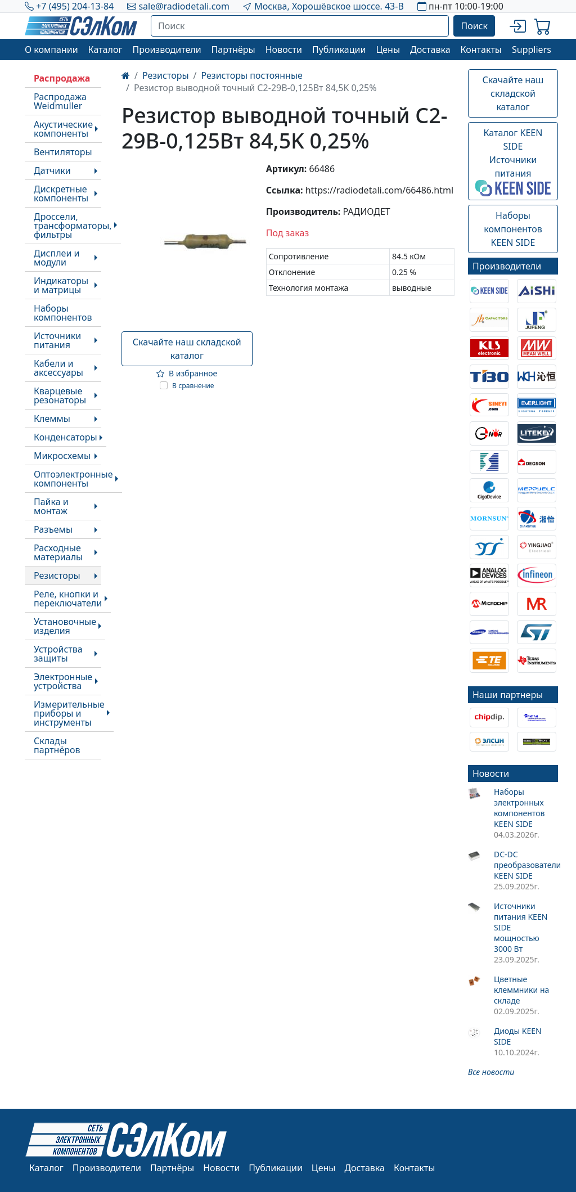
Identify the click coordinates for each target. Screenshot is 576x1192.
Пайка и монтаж (51, 506)
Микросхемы (62, 455)
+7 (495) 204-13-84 (75, 6)
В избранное (186, 373)
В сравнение (193, 385)
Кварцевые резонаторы (60, 395)
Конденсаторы (65, 437)
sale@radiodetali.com (184, 6)
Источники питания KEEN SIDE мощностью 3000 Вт (520, 927)
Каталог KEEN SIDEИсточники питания (513, 161)
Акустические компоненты (63, 129)
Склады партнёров (57, 745)
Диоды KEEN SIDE (518, 1036)
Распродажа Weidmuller (60, 101)
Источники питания (57, 340)
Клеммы (52, 418)
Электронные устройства (63, 681)
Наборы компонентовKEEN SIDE (513, 229)
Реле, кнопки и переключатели (68, 598)
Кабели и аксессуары (58, 368)
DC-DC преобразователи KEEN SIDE (526, 865)
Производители (166, 49)
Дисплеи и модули (56, 257)
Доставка (430, 49)
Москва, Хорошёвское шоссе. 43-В (329, 6)
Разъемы (53, 529)
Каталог (105, 49)
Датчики (52, 170)
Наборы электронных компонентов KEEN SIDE (519, 807)
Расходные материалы (58, 552)
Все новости (491, 1072)
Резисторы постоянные (252, 75)
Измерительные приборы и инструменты (69, 713)
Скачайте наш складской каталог (187, 349)
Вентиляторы (63, 152)
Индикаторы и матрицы (61, 285)
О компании (51, 49)
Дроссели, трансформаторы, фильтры (73, 225)
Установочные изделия (65, 626)
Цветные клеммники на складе (521, 990)
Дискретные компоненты (61, 193)
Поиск (474, 26)
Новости (284, 49)
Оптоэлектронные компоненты (73, 478)
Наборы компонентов (63, 312)
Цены (388, 49)
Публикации (339, 49)
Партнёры (233, 49)
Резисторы (57, 575)
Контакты (481, 49)
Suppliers (531, 49)
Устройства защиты (58, 653)
